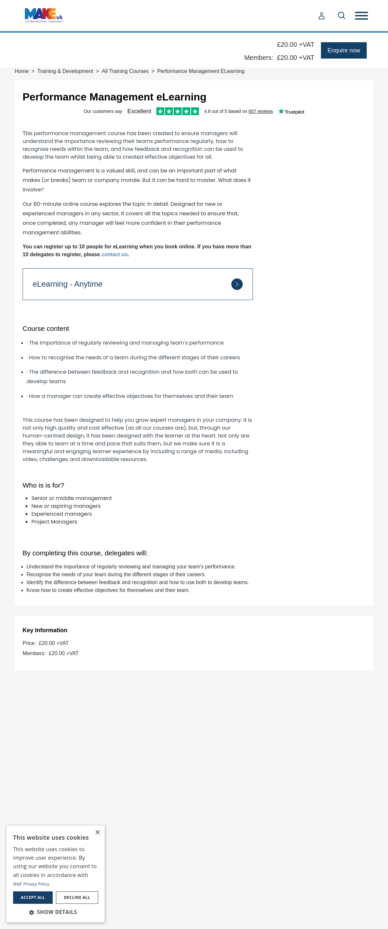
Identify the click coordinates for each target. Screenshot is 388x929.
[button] (55, 912)
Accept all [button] (33, 897)
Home (22, 71)
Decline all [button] (77, 897)
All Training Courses (125, 71)
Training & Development (65, 71)
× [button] (97, 832)
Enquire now (343, 50)
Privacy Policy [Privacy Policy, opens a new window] (36, 884)
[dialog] (56, 874)
